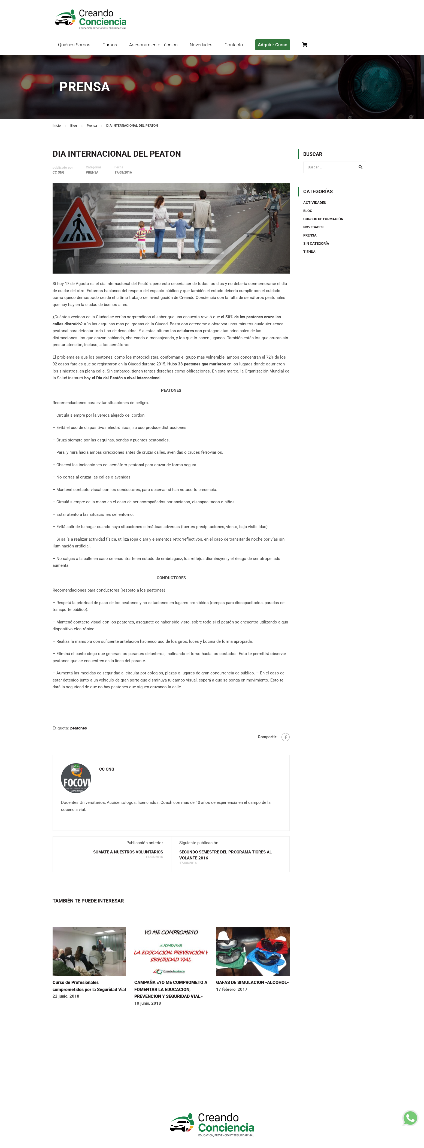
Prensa (92, 172)
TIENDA (309, 252)
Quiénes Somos (74, 44)
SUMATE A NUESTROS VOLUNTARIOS (128, 852)
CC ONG (58, 172)
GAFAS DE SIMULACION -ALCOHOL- (252, 982)
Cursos (109, 44)
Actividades (314, 203)
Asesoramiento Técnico (153, 44)
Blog (307, 211)
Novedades (201, 44)
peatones (78, 728)
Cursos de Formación (323, 219)
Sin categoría (316, 243)
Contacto (234, 44)
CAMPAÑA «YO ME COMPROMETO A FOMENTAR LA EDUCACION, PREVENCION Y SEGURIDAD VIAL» (170, 989)
